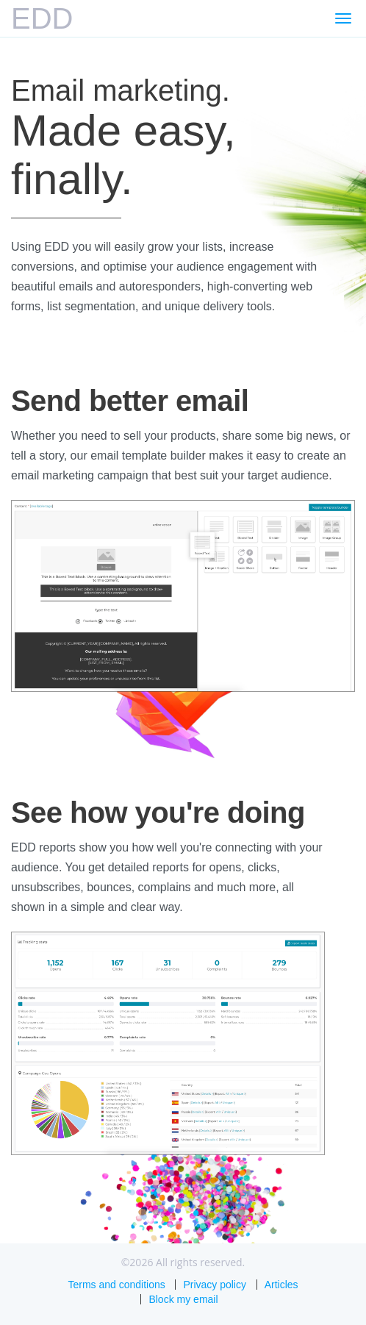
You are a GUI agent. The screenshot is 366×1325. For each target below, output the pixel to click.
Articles (281, 1284)
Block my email (183, 1299)
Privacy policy (214, 1284)
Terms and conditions (116, 1284)
